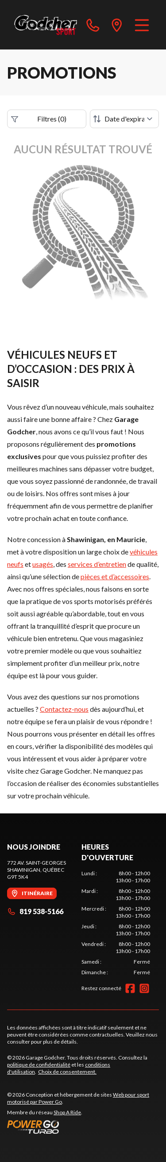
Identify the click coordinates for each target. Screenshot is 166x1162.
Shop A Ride (67, 1112)
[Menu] (142, 25)
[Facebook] (130, 988)
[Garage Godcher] (45, 25)
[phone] (93, 25)
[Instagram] (144, 988)
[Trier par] (124, 119)
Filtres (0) (38, 119)
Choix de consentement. (67, 1071)
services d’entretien (97, 564)
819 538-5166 (35, 911)
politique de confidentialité (38, 1064)
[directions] (116, 25)
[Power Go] (83, 1127)
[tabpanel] (116, 923)
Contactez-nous (64, 709)
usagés (42, 564)
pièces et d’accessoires (115, 576)
